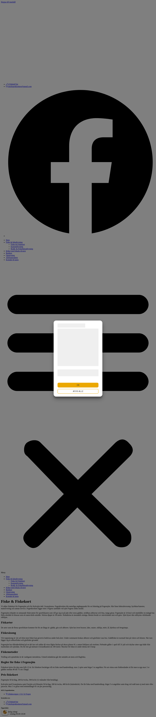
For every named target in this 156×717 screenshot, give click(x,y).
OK (78, 385)
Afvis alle (78, 391)
